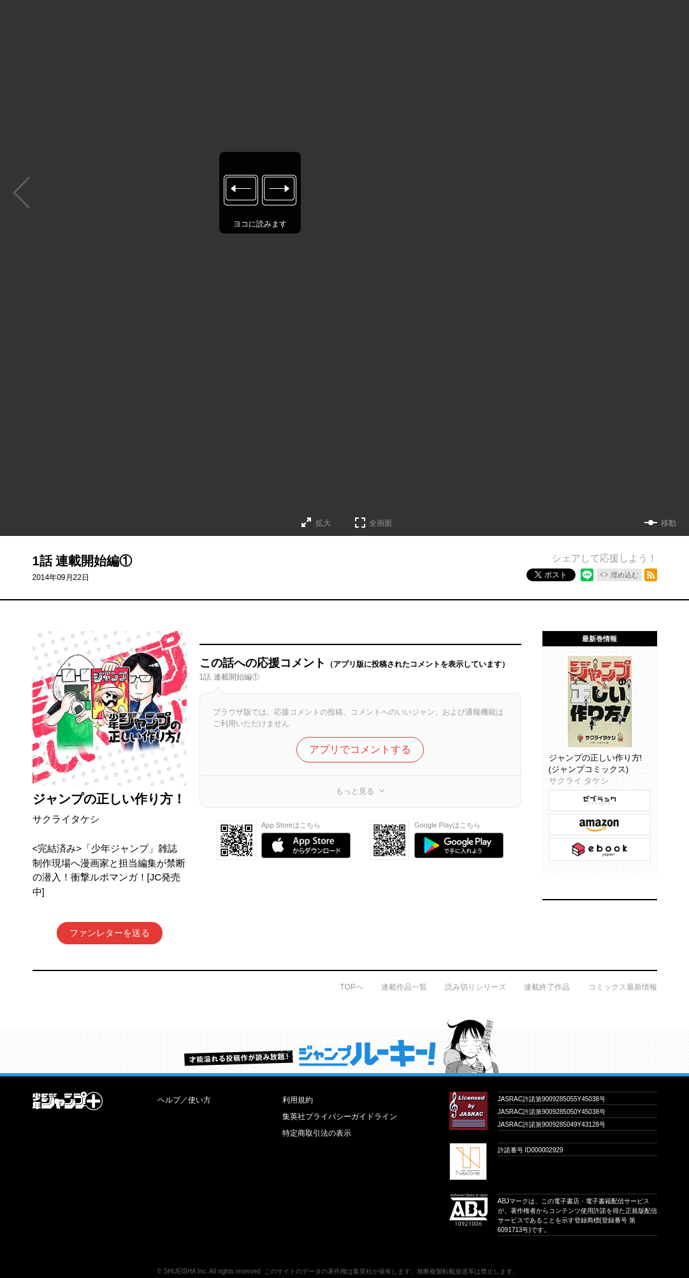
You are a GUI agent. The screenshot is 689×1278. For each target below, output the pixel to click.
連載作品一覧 (404, 987)
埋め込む (625, 575)
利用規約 (297, 1100)
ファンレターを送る (109, 933)
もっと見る (355, 791)
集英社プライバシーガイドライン (339, 1116)
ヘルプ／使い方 (184, 1100)
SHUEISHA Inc (185, 1271)
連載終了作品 (547, 987)
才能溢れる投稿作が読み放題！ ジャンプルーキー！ (344, 1045)
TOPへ (351, 987)
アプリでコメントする (360, 749)
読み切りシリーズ (475, 987)
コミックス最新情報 (622, 987)
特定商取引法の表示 (316, 1133)
